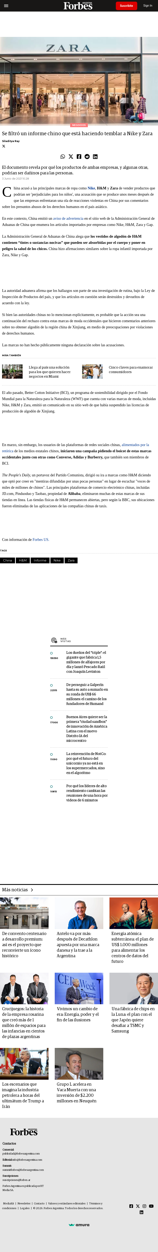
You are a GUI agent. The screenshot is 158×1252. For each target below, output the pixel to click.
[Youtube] (151, 1206)
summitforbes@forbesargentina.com (23, 1170)
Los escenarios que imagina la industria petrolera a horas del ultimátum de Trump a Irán (23, 1095)
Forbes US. (41, 540)
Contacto (39, 1203)
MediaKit (8, 1203)
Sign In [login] (147, 5)
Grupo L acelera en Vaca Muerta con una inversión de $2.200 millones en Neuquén (76, 1092)
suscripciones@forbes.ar (16, 1180)
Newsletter (23, 1203)
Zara (71, 560)
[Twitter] (138, 1206)
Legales (25, 1208)
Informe (40, 560)
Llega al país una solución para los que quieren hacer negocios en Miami (50, 372)
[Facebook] (131, 1206)
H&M (23, 560)
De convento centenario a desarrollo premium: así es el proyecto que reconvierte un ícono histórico (24, 945)
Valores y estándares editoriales (67, 1203)
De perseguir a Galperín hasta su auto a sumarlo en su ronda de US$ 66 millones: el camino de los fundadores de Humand (87, 694)
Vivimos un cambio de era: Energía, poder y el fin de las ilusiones (78, 1014)
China (7, 560)
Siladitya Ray (11, 141)
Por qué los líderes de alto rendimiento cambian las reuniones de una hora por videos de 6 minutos (87, 793)
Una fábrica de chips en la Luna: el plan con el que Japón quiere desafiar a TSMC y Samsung (133, 1020)
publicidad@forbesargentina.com (21, 1153)
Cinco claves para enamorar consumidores (131, 370)
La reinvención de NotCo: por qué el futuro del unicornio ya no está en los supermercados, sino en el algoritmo (86, 763)
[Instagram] (144, 1206)
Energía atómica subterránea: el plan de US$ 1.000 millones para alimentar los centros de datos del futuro (133, 948)
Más (84, 640)
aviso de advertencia (68, 218)
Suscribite (126, 5)
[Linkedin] (141, 1213)
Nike (57, 560)
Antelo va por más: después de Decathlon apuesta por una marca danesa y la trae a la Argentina (78, 945)
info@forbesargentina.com (27, 1160)
